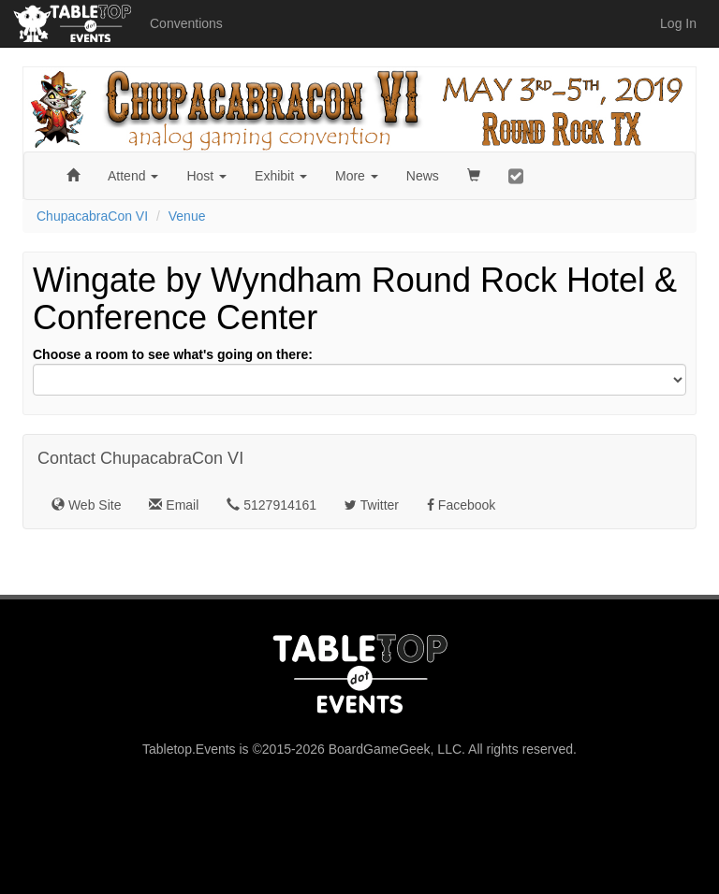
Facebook (461, 504)
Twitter (372, 504)
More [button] (356, 175)
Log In (678, 23)
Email (173, 504)
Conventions (186, 23)
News (422, 175)
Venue (187, 216)
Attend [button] (133, 175)
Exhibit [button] (281, 175)
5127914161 (271, 504)
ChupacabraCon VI (92, 216)
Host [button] (206, 175)
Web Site (86, 504)
